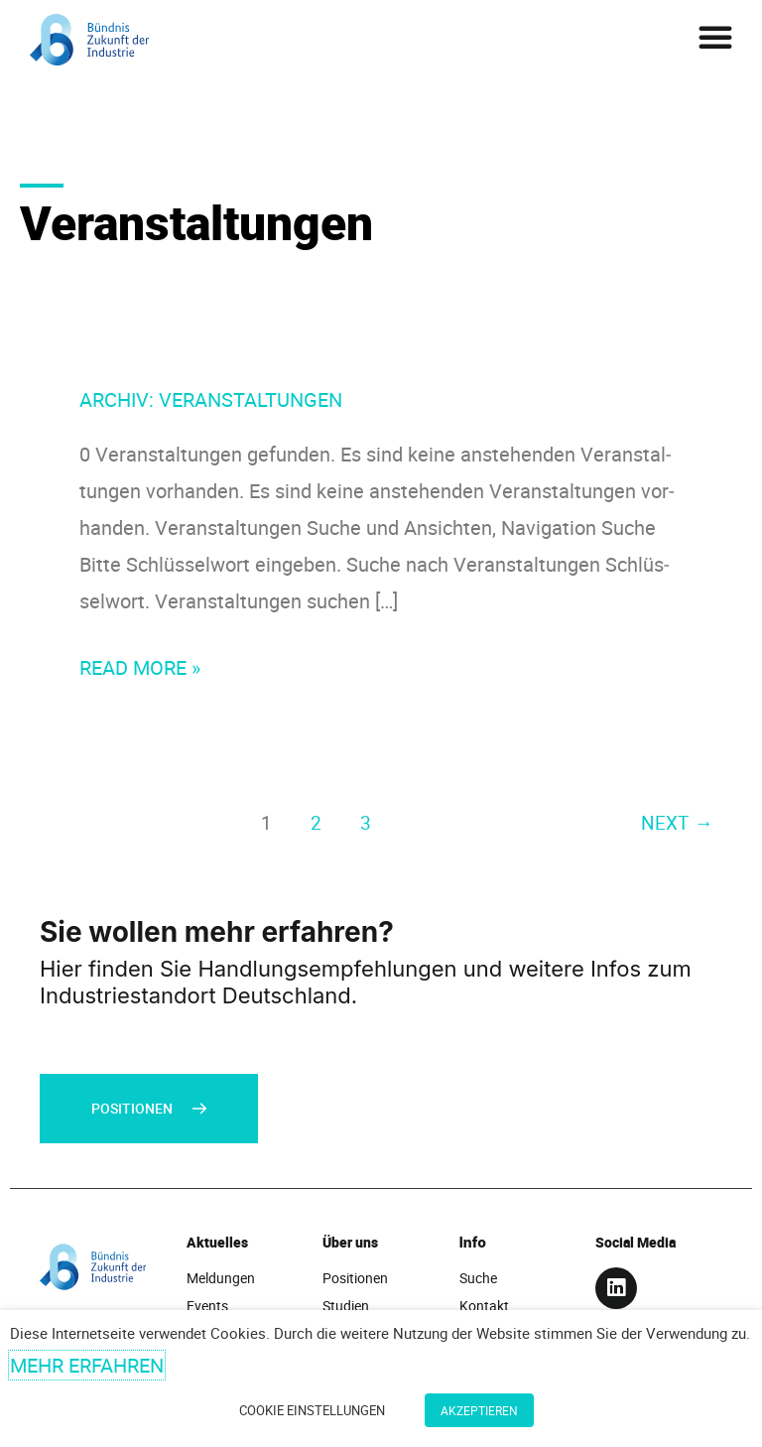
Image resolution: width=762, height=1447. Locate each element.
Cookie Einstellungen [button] (312, 1410)
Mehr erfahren (87, 1365)
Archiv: (210, 399)
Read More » (139, 665)
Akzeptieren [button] (479, 1410)
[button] (715, 37)
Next (676, 822)
